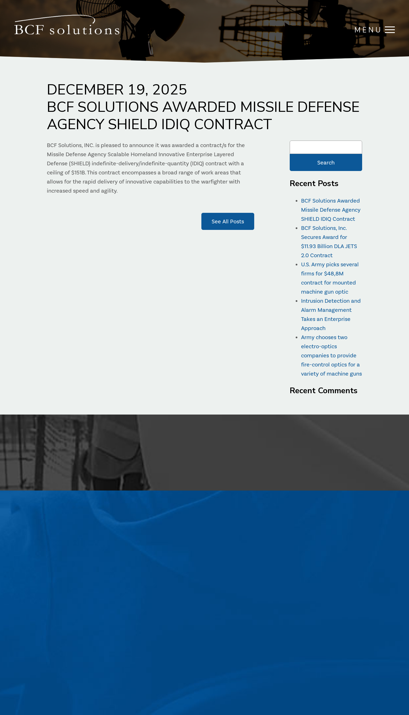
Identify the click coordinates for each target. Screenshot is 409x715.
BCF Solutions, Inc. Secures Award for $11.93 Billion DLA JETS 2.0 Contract (329, 241)
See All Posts (228, 221)
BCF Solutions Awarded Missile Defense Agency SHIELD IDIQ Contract (330, 209)
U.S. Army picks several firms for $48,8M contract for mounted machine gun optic (330, 278)
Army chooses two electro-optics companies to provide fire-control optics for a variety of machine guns (331, 355)
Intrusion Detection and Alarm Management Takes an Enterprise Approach (331, 314)
